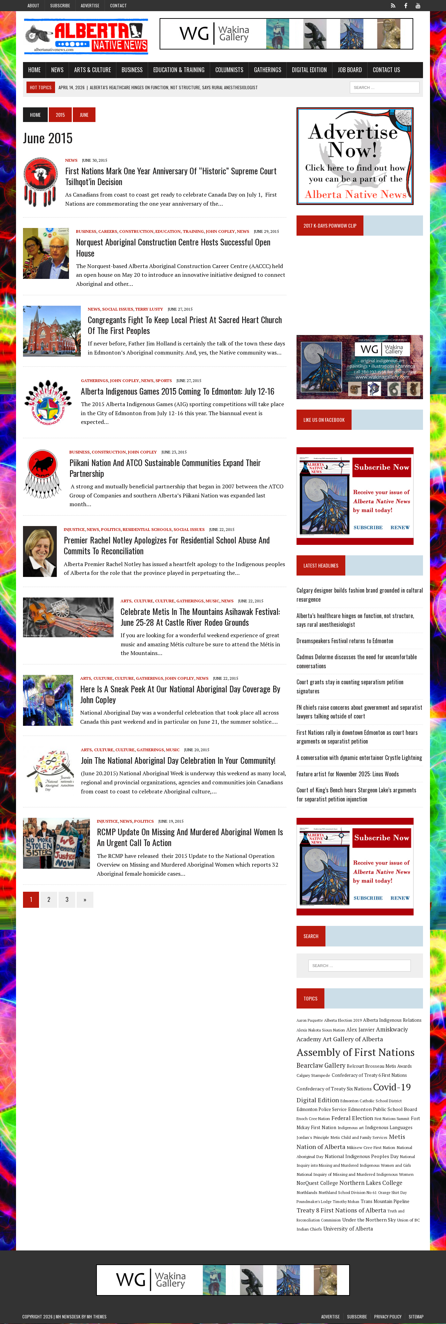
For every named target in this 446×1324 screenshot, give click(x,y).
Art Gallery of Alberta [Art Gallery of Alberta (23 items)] (353, 1039)
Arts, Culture (136, 600)
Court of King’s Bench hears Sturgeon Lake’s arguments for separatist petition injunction (356, 795)
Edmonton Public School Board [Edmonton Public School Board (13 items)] (382, 1109)
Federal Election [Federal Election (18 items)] (352, 1118)
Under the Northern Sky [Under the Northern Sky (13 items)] (369, 1220)
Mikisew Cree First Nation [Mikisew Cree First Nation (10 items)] (371, 1147)
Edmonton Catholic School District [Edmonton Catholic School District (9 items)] (371, 1101)
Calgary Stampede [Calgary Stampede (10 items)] (313, 1076)
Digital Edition (308, 70)
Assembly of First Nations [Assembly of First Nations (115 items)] (356, 1052)
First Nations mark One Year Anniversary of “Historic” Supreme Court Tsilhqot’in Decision (170, 176)
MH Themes (97, 1317)
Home (34, 70)
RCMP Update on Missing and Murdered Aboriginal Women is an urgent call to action (189, 837)
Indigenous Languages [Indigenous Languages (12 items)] (389, 1128)
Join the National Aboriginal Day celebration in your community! (177, 760)
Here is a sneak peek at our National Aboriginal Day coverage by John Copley (179, 694)
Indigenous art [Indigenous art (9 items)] (351, 1128)
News (57, 70)
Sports (163, 380)
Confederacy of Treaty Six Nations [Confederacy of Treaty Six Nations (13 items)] (334, 1089)
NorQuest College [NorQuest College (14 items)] (317, 1183)
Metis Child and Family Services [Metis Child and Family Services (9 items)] (359, 1138)
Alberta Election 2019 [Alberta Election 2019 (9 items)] (343, 1021)
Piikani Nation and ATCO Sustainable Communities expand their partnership (164, 467)
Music (211, 600)
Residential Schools (146, 529)
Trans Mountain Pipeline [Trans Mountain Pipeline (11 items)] (385, 1202)
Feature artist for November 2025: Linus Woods (348, 774)
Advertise (90, 5)
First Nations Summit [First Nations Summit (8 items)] (392, 1119)
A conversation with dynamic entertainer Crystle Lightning (359, 758)
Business (131, 70)
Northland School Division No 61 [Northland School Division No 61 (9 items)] (348, 1192)
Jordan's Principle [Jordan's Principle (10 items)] (313, 1138)
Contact (118, 5)
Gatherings (266, 70)
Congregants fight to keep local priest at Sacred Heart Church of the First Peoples (184, 324)
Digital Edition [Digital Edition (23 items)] (318, 1100)
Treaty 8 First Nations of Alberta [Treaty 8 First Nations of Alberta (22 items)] (341, 1211)
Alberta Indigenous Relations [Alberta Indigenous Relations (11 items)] (392, 1021)
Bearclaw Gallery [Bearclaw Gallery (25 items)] (321, 1066)
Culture (164, 600)
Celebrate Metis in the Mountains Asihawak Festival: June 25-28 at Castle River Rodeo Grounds (199, 616)
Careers (107, 231)
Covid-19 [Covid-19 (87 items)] (392, 1087)
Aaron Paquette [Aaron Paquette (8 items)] (310, 1021)
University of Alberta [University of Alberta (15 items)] (348, 1229)
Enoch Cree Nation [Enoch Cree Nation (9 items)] (313, 1118)
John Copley (219, 231)
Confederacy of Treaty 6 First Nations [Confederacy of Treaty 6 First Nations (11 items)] (369, 1076)
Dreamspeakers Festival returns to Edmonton (345, 641)
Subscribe (60, 5)
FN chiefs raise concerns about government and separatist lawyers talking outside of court (359, 712)
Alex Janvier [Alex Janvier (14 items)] (360, 1030)
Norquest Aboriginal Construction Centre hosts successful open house (172, 247)
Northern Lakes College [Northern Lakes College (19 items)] (370, 1183)
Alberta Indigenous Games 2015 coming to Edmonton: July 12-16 (177, 391)
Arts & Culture (92, 70)
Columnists (229, 70)
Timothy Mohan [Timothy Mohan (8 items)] (346, 1202)
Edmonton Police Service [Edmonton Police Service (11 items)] (322, 1110)
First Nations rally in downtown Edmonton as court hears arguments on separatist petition (357, 737)
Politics (110, 529)
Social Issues (116, 309)
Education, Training (179, 231)
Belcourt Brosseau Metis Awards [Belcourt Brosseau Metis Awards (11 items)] (379, 1067)
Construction (135, 231)
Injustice (73, 529)
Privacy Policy (387, 1317)
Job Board (349, 70)
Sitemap (416, 1317)
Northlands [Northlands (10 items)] (307, 1192)
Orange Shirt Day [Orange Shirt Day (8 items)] (392, 1192)
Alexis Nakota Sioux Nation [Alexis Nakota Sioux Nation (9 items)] (321, 1030)
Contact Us (385, 70)
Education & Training (178, 70)
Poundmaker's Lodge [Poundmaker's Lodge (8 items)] (314, 1202)
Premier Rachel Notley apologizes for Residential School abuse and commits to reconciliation (166, 545)
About (33, 5)
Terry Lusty (148, 309)
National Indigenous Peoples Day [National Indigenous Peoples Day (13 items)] (362, 1156)
